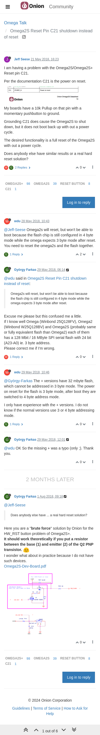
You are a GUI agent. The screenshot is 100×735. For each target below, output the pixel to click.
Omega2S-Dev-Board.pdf (25, 566)
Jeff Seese (22, 59)
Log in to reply (78, 202)
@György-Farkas (18, 381)
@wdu (9, 278)
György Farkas (25, 270)
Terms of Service (47, 708)
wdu (17, 221)
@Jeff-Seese (15, 230)
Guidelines (21, 708)
